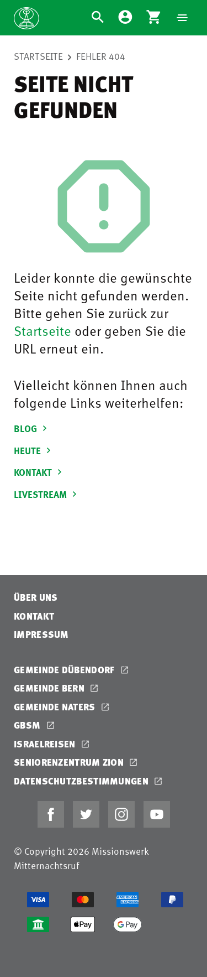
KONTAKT (39, 472)
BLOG (32, 428)
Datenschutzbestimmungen (82, 781)
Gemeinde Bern (50, 688)
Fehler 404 (100, 56)
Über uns (35, 597)
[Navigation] (182, 17)
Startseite (38, 56)
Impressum (41, 634)
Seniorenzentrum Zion (70, 762)
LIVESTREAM (47, 494)
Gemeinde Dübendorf (65, 670)
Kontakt (34, 616)
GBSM (28, 725)
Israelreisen (46, 744)
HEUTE (34, 450)
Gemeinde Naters (56, 707)
